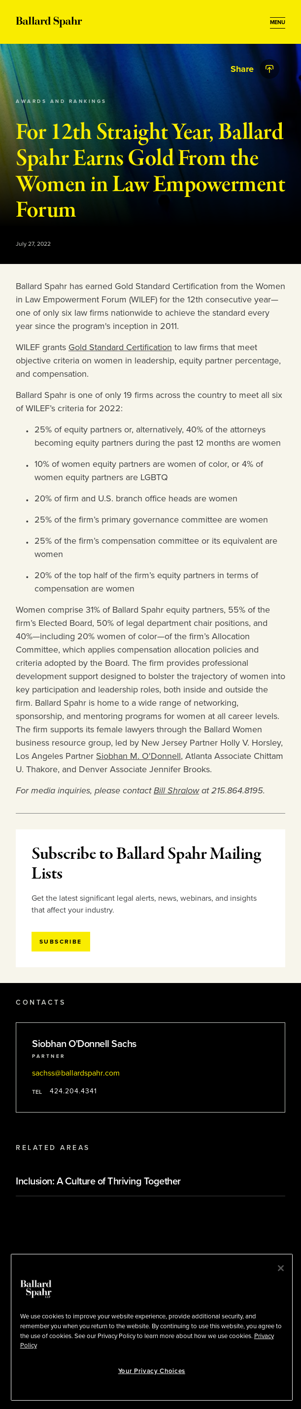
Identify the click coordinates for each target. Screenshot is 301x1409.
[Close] (281, 1268)
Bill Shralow (176, 790)
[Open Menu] (277, 22)
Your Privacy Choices (151, 1371)
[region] (151, 1327)
